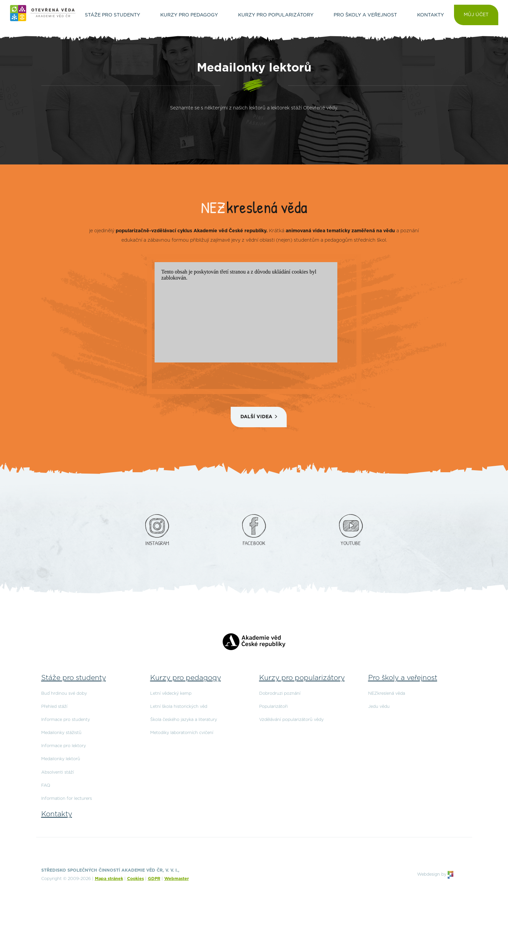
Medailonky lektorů (60, 759)
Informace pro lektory (63, 746)
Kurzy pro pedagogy (185, 677)
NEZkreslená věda (386, 693)
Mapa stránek (109, 879)
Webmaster (176, 879)
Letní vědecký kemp (170, 693)
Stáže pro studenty (73, 677)
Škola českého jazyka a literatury (183, 720)
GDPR (154, 879)
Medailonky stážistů (61, 733)
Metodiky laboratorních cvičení (181, 733)
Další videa (256, 417)
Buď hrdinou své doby (64, 693)
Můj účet (476, 14)
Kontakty (56, 814)
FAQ (45, 785)
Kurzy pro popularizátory (302, 677)
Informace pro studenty (65, 720)
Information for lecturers (66, 798)
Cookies (135, 879)
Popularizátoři (273, 706)
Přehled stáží (54, 706)
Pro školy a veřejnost (402, 677)
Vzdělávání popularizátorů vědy (291, 720)
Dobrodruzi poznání (279, 693)
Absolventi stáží (57, 772)
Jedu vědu (379, 706)
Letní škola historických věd (178, 706)
